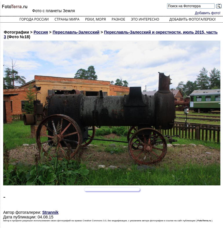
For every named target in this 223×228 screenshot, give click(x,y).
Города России (34, 19)
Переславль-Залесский (76, 32)
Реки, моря (95, 19)
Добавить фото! (207, 13)
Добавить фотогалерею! (192, 19)
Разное (118, 19)
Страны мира (66, 19)
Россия (41, 32)
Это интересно (145, 19)
